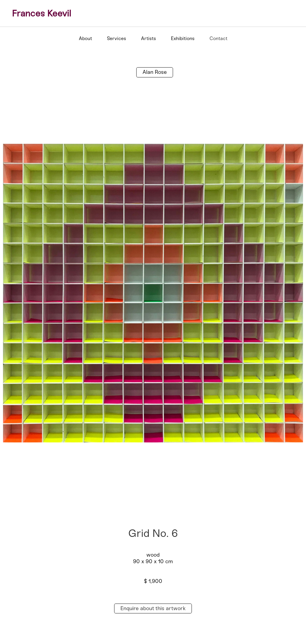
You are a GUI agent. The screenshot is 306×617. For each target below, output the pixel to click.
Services (116, 38)
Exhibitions (183, 38)
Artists (148, 38)
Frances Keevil (41, 13)
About (85, 38)
